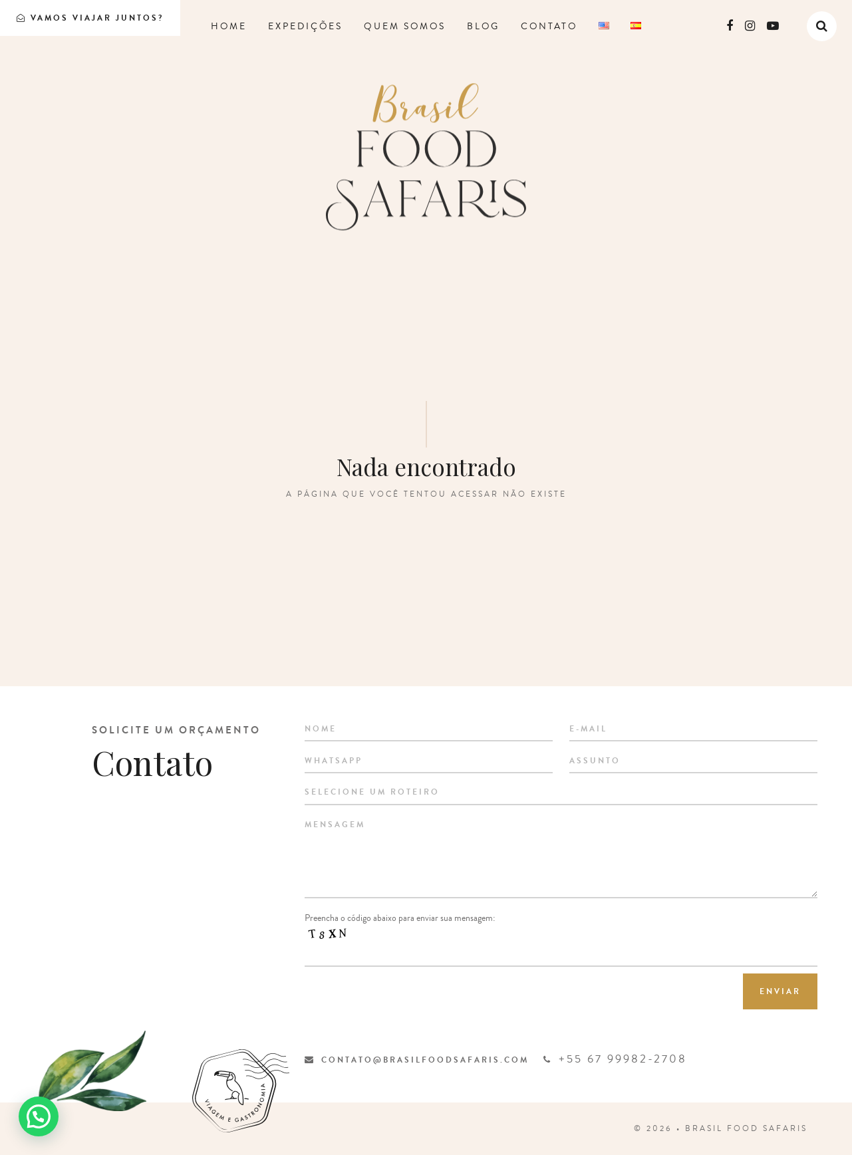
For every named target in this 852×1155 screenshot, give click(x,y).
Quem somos (405, 26)
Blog (483, 26)
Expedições (305, 26)
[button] (39, 1116)
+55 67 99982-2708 (615, 1059)
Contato (549, 26)
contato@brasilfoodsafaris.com (417, 1060)
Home (229, 26)
